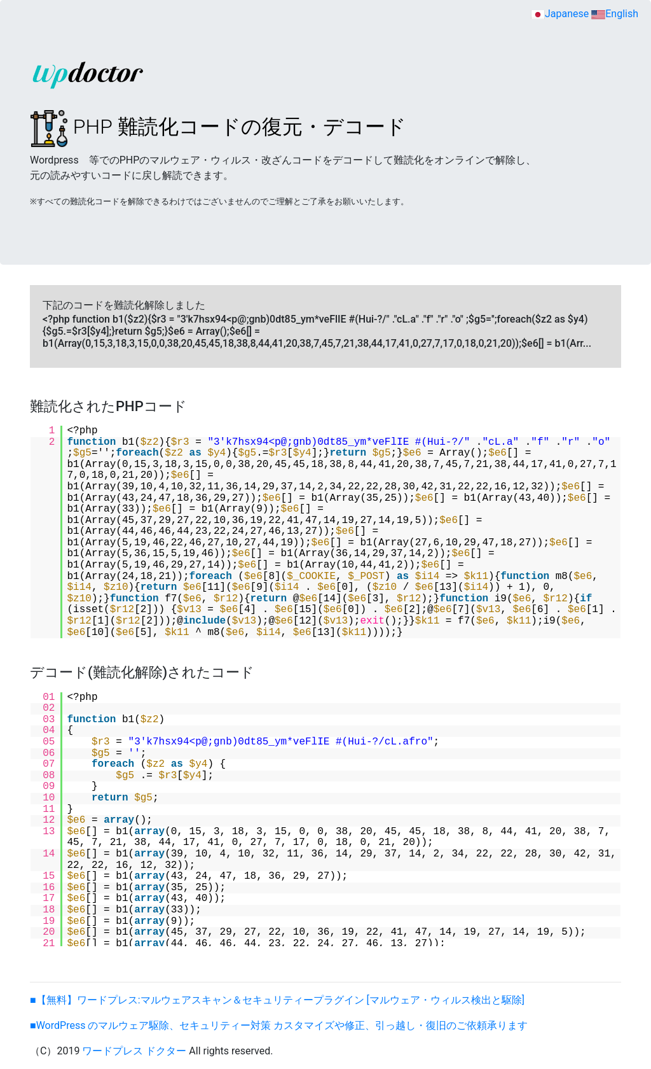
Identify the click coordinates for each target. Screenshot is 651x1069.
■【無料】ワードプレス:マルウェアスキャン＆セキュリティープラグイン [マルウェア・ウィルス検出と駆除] (277, 1000)
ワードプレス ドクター (134, 1051)
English (614, 14)
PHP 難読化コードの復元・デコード (218, 127)
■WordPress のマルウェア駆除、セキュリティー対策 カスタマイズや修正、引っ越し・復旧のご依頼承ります (279, 1025)
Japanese (560, 14)
